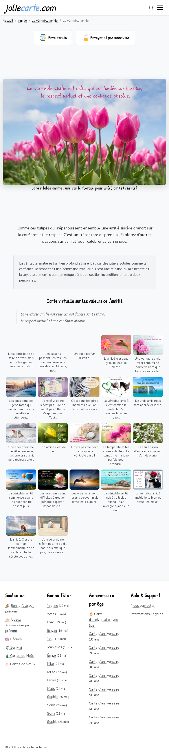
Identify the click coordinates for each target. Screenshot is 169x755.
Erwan (52, 630)
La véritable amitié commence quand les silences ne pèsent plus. (21, 499)
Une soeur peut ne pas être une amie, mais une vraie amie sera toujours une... (21, 453)
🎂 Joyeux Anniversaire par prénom (17, 625)
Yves (50, 614)
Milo (50, 663)
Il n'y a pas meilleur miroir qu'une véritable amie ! (84, 451)
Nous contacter (142, 605)
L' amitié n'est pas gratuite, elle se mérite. (116, 363)
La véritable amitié (45, 20)
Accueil (8, 20)
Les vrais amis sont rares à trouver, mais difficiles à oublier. (84, 497)
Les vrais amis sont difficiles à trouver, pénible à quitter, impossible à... (53, 499)
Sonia (51, 705)
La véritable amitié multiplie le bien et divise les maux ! (148, 497)
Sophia (52, 721)
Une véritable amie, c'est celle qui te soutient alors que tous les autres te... (148, 365)
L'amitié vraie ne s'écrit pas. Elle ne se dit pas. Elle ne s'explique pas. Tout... (52, 409)
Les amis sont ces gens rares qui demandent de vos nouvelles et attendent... (21, 409)
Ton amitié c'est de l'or (53, 449)
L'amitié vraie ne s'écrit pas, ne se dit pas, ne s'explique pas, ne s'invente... (52, 545)
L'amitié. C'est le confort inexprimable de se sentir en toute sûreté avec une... (21, 547)
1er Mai (13, 647)
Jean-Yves (54, 647)
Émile (51, 655)
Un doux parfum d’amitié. (85, 356)
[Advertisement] (84, 65)
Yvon (50, 638)
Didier (51, 680)
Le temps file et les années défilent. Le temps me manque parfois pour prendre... (116, 455)
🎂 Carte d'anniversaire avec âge (103, 620)
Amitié (22, 20)
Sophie (52, 696)
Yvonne (52, 605)
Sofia (51, 713)
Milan (51, 672)
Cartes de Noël (19, 655)
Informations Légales (147, 614)
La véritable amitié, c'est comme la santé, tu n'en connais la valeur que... (116, 409)
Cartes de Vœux (20, 664)
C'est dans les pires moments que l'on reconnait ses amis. (84, 405)
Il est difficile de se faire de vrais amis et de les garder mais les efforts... (21, 360)
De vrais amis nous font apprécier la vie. (148, 403)
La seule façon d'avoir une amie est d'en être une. (148, 451)
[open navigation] (160, 7)
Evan (51, 622)
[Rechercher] (151, 8)
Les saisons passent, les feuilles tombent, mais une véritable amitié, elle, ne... (53, 362)
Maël (51, 688)
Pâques (13, 639)
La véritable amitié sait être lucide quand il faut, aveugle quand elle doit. (116, 501)
